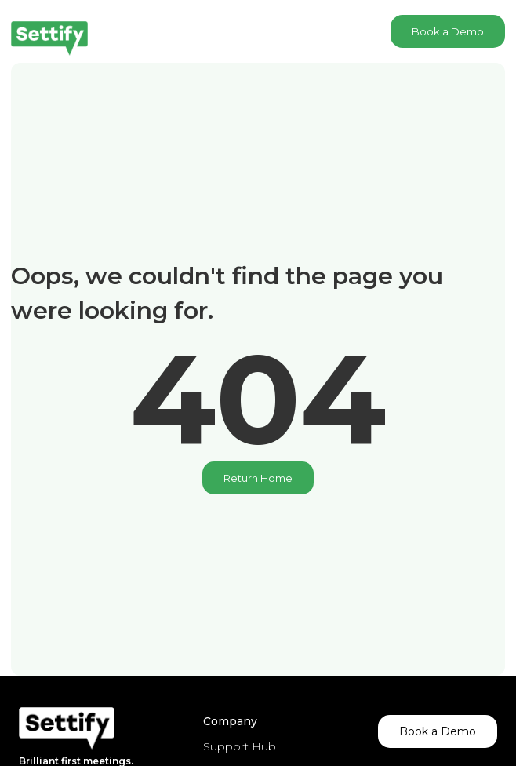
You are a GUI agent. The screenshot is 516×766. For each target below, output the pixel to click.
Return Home (258, 478)
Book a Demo (448, 31)
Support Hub (239, 746)
